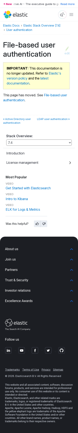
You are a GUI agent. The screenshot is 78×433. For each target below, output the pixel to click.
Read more (68, 4)
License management (22, 162)
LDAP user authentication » (53, 119)
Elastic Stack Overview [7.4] (42, 25)
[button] (39, 249)
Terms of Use (30, 369)
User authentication (19, 30)
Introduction (15, 153)
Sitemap (58, 369)
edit (67, 53)
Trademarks (12, 369)
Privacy (46, 369)
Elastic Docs (11, 25)
